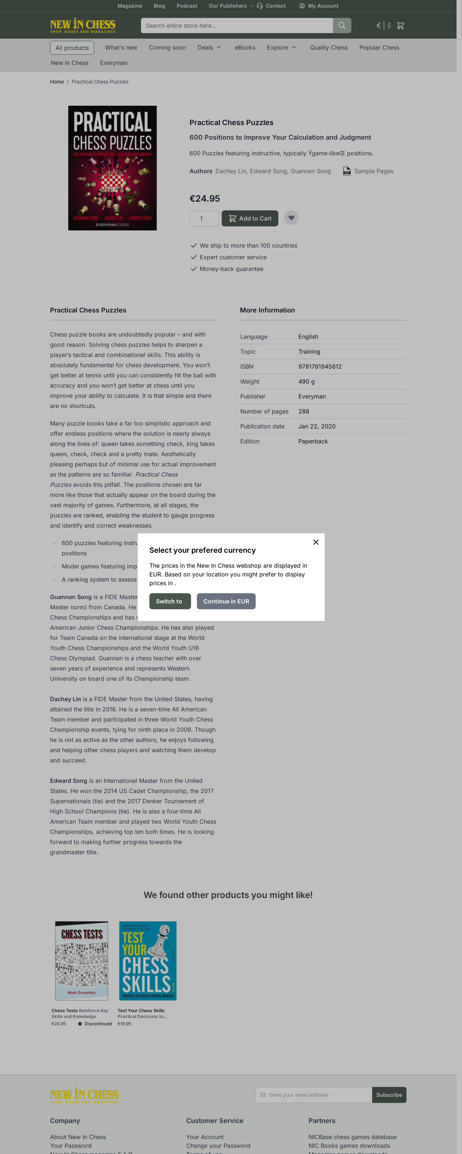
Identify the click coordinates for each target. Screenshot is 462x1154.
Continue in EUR (226, 601)
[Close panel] (316, 542)
